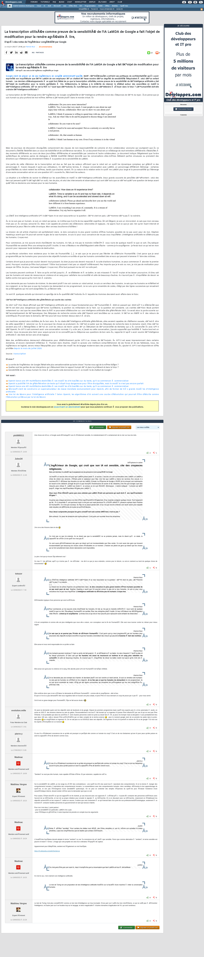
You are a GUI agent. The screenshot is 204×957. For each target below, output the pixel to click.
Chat (69, 2)
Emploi (92, 2)
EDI (80, 6)
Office (107, 6)
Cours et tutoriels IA (107, 9)
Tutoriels (45, 2)
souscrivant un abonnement (67, 407)
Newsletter (80, 2)
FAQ (54, 2)
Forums (34, 2)
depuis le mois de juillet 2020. (28, 348)
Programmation (90, 6)
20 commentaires (45, 47)
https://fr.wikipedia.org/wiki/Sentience (47, 851)
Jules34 (19, 459)
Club (119, 2)
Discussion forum (183, 109)
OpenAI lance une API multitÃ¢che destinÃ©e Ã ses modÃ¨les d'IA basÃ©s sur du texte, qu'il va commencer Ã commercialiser (68, 381)
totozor (18, 574)
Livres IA (119, 9)
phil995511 (18, 435)
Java (64, 6)
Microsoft (57, 6)
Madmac (18, 757)
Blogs (61, 2)
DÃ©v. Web (73, 6)
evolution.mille (18, 710)
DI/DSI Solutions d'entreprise (23, 6)
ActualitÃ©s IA (84, 9)
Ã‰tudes (102, 2)
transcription (20, 354)
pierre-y (19, 734)
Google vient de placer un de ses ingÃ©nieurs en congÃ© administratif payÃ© (44, 76)
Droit (112, 2)
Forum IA (94, 9)
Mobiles (115, 6)
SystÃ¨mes (124, 6)
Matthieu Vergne (19, 784)
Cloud (39, 6)
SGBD (100, 6)
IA (44, 6)
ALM (49, 6)
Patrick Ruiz (30, 47)
